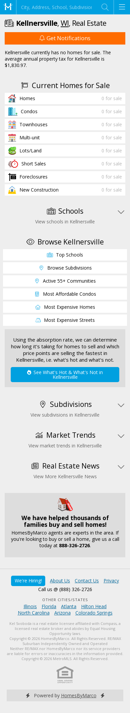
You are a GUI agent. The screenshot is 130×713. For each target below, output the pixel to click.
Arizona (62, 613)
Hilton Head (94, 606)
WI (65, 23)
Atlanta (68, 606)
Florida (49, 606)
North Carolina (34, 613)
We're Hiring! (28, 580)
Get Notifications (65, 38)
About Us (60, 580)
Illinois (30, 606)
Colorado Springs (94, 613)
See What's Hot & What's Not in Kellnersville (65, 374)
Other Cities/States (65, 599)
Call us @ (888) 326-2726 (65, 589)
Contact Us (87, 580)
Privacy (111, 580)
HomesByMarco (78, 695)
